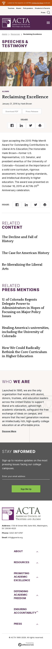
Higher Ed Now (37, 3)
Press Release (32, 111)
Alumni (18, 8)
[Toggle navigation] (48, 22)
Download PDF (12, 111)
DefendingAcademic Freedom (21, 595)
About (18, 551)
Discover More (9, 431)
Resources (15, 34)
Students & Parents (42, 8)
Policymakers (28, 8)
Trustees (11, 8)
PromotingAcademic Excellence (22, 577)
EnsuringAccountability (25, 611)
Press (43, 12)
